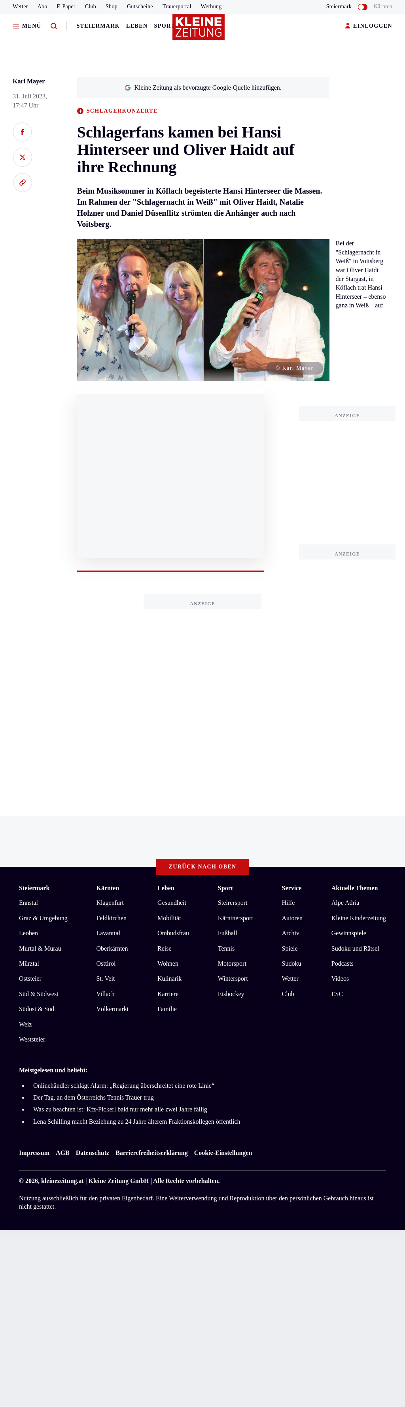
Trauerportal (177, 6)
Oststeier (30, 978)
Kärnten (383, 6)
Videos (340, 978)
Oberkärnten (112, 948)
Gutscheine (140, 6)
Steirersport (233, 902)
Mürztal (29, 963)
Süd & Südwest (39, 994)
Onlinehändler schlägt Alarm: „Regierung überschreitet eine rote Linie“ (123, 1085)
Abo (42, 6)
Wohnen (167, 963)
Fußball (227, 933)
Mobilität (169, 918)
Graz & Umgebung (43, 918)
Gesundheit (171, 902)
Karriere (167, 994)
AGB (63, 1152)
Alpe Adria (345, 902)
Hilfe (288, 902)
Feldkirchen (111, 918)
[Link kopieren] (22, 182)
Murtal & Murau (40, 948)
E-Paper (66, 6)
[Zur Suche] (54, 26)
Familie (167, 1009)
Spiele (290, 948)
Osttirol (105, 963)
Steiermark (98, 26)
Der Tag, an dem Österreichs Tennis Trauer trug (93, 1097)
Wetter (20, 6)
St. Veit (105, 978)
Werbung (211, 6)
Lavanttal (108, 933)
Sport (164, 26)
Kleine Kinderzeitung (358, 918)
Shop (111, 6)
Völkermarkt (112, 1009)
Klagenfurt (109, 902)
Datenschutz (92, 1152)
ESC (337, 994)
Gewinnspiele (348, 933)
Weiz (25, 1024)
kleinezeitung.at (62, 1180)
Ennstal (28, 902)
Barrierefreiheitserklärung (151, 1152)
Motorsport (232, 963)
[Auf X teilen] (22, 157)
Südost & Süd (36, 1009)
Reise (164, 948)
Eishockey (231, 994)
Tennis (226, 948)
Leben (137, 26)
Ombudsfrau (173, 933)
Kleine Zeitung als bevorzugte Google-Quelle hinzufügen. (203, 87)
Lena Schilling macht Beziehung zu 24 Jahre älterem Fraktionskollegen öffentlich (136, 1121)
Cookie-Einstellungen (223, 1152)
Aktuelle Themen (354, 888)
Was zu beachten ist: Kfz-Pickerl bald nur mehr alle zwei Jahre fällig (120, 1109)
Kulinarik (169, 978)
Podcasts (342, 963)
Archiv (290, 933)
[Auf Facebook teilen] (22, 131)
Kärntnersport (235, 918)
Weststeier (32, 1039)
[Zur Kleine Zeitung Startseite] (200, 31)
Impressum (34, 1152)
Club (90, 6)
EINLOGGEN (368, 26)
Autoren (292, 918)
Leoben (28, 933)
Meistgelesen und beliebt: (53, 1070)
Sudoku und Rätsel (355, 948)
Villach (105, 994)
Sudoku (291, 963)
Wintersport (233, 978)
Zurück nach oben (203, 867)
